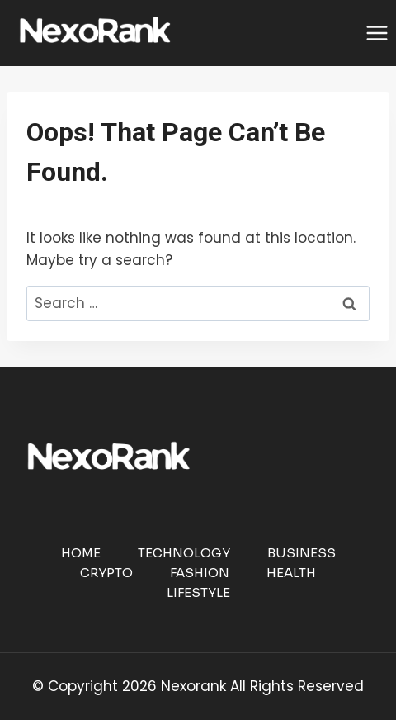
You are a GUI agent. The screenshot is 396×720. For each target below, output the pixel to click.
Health (291, 572)
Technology (184, 553)
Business (301, 553)
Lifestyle (198, 592)
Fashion (199, 572)
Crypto (106, 572)
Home (81, 553)
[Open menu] (376, 33)
